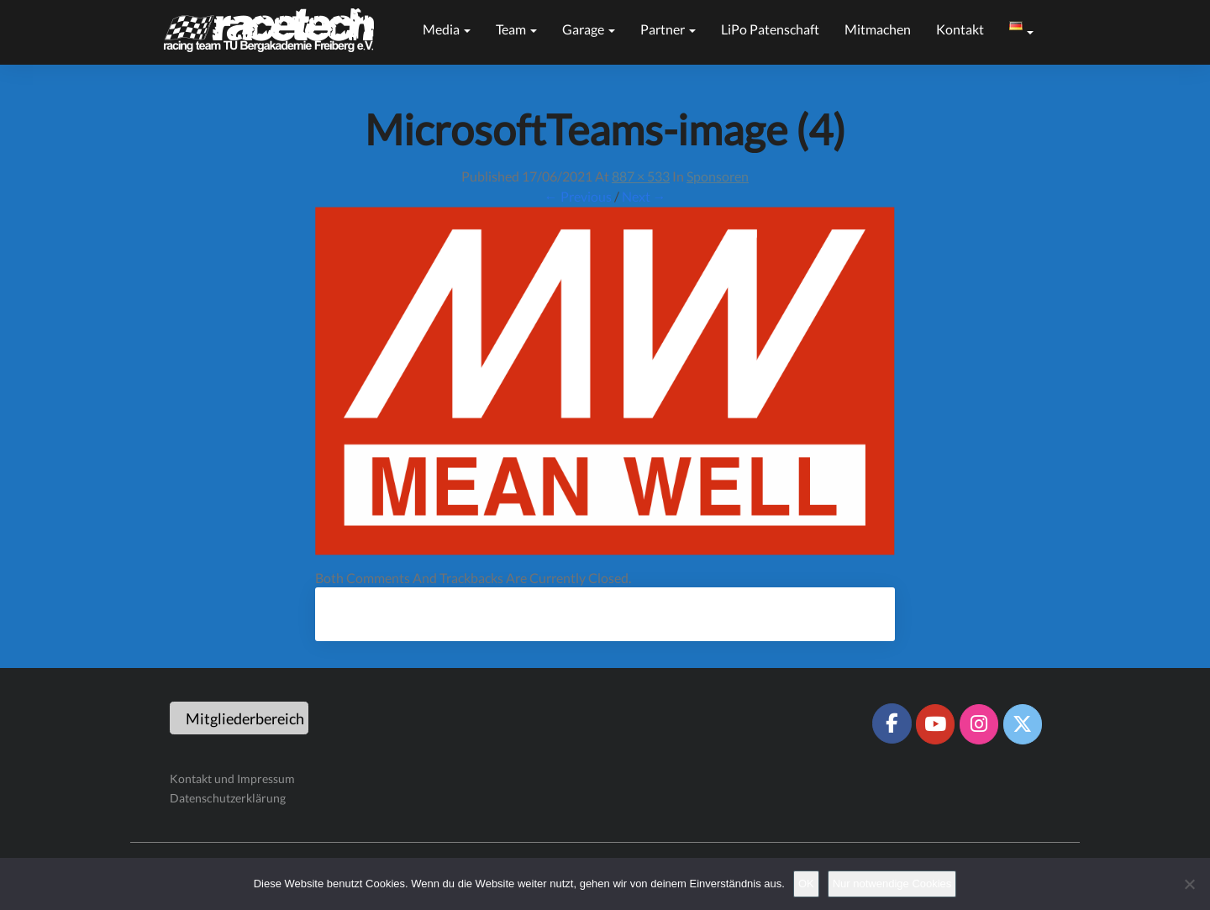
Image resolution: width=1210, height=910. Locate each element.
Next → (644, 196)
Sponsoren (718, 176)
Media (447, 29)
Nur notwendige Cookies (892, 883)
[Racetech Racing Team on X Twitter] (1022, 724)
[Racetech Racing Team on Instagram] (979, 724)
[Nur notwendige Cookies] (1189, 884)
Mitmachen (877, 29)
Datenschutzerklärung (228, 798)
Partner (668, 29)
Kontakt (960, 29)
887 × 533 (641, 176)
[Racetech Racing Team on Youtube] (935, 724)
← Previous (578, 196)
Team (516, 29)
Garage (588, 29)
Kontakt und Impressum (232, 778)
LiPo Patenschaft (770, 29)
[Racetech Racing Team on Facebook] (891, 723)
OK (806, 883)
